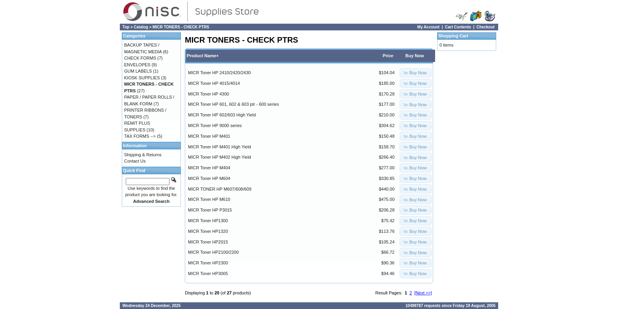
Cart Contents (458, 27)
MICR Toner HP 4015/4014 (214, 83)
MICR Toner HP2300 (208, 262)
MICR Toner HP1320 (208, 231)
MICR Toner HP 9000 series (215, 125)
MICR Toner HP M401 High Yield (219, 146)
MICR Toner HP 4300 (208, 94)
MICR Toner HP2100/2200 (213, 252)
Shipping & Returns (143, 154)
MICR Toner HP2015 (208, 242)
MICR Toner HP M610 (209, 199)
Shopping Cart (453, 36)
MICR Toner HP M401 (209, 136)
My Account (428, 27)
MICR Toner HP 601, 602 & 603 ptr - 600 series (233, 104)
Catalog (141, 27)
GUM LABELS (138, 71)
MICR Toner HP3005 (208, 273)
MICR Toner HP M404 (209, 167)
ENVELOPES (137, 64)
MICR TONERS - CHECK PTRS (181, 27)
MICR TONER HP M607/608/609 (219, 189)
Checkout (486, 27)
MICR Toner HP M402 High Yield (219, 157)
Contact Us (134, 161)
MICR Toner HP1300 (208, 220)
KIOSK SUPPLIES (142, 77)
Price (388, 55)
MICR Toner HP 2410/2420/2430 (219, 72)
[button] (415, 72)
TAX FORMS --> (140, 136)
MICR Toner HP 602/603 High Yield (222, 114)
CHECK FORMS (140, 58)
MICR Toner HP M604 (209, 178)
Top (126, 27)
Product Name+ (203, 55)
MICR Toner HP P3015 (210, 210)
